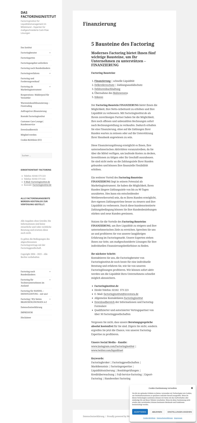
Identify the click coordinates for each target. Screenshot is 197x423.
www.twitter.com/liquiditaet (107, 350)
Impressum (178, 418)
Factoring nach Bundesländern (35, 68)
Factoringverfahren (30, 73)
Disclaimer (26, 317)
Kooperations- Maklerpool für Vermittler (35, 96)
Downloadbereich (29, 129)
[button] (192, 388)
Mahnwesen (120, 93)
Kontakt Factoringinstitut (33, 116)
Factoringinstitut (133, 298)
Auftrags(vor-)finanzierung (34, 111)
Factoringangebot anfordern (34, 63)
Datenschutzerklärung (165, 418)
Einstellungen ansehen (180, 412)
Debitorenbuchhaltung (107, 89)
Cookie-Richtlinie (149, 418)
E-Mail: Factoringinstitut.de (37, 182)
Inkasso (98, 97)
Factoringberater (29, 52)
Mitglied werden (29, 134)
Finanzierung (102, 81)
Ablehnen (157, 412)
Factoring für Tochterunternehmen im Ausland (32, 282)
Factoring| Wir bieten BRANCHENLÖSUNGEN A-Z (34, 300)
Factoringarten (28, 57)
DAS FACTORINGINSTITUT (38, 14)
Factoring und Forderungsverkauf (30, 80)
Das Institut (26, 47)
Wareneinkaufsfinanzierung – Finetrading (35, 104)
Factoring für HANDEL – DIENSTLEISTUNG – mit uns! (34, 292)
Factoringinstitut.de (42, 185)
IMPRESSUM (27, 312)
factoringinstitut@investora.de (121, 294)
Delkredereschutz (104, 85)
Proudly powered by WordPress (122, 416)
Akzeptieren (140, 412)
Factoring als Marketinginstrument (31, 88)
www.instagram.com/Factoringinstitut (112, 346)
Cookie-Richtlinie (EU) (31, 140)
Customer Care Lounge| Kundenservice (32, 123)
